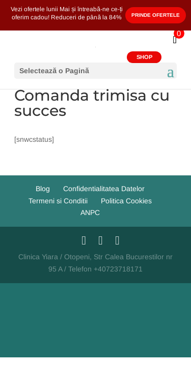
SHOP (144, 57)
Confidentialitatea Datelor (104, 189)
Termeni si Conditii (58, 201)
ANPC (90, 212)
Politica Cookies (126, 201)
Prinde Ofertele (155, 15)
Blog (43, 189)
